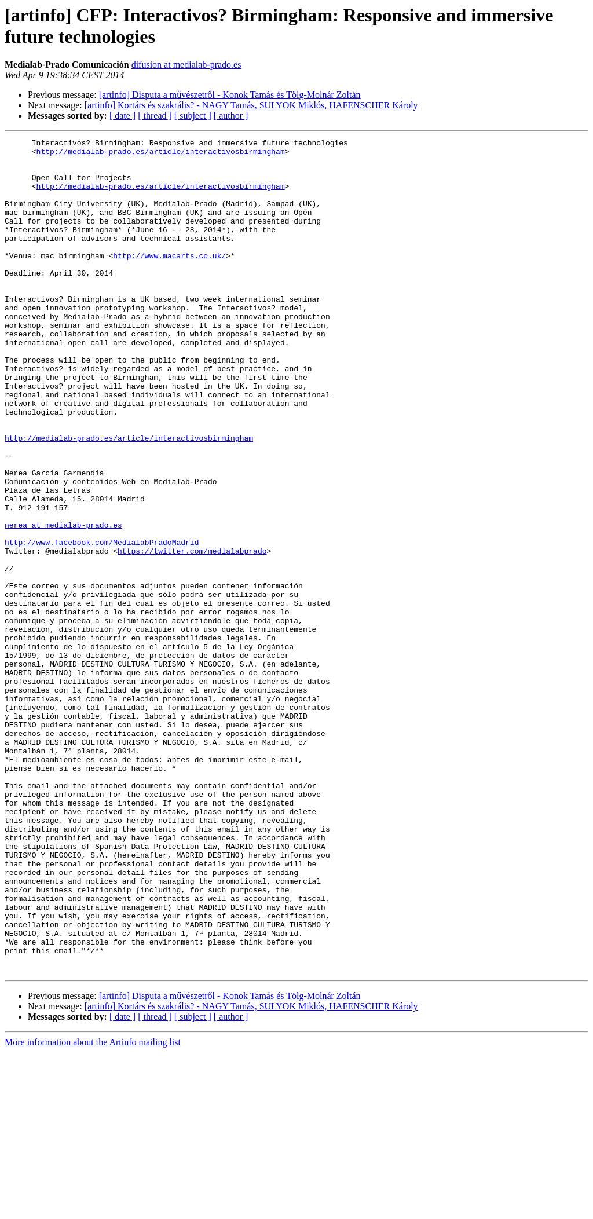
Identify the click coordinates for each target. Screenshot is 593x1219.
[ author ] (231, 115)
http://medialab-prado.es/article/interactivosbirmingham (160, 154)
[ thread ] (155, 115)
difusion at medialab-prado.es (186, 64)
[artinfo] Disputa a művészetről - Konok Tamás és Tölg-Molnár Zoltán (230, 95)
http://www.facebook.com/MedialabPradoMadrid (102, 623)
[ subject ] (192, 115)
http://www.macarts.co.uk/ (169, 279)
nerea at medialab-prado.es (63, 603)
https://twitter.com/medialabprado (192, 634)
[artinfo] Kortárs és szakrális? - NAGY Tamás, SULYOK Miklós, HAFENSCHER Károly (251, 105)
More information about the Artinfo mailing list (93, 1209)
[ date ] (122, 115)
